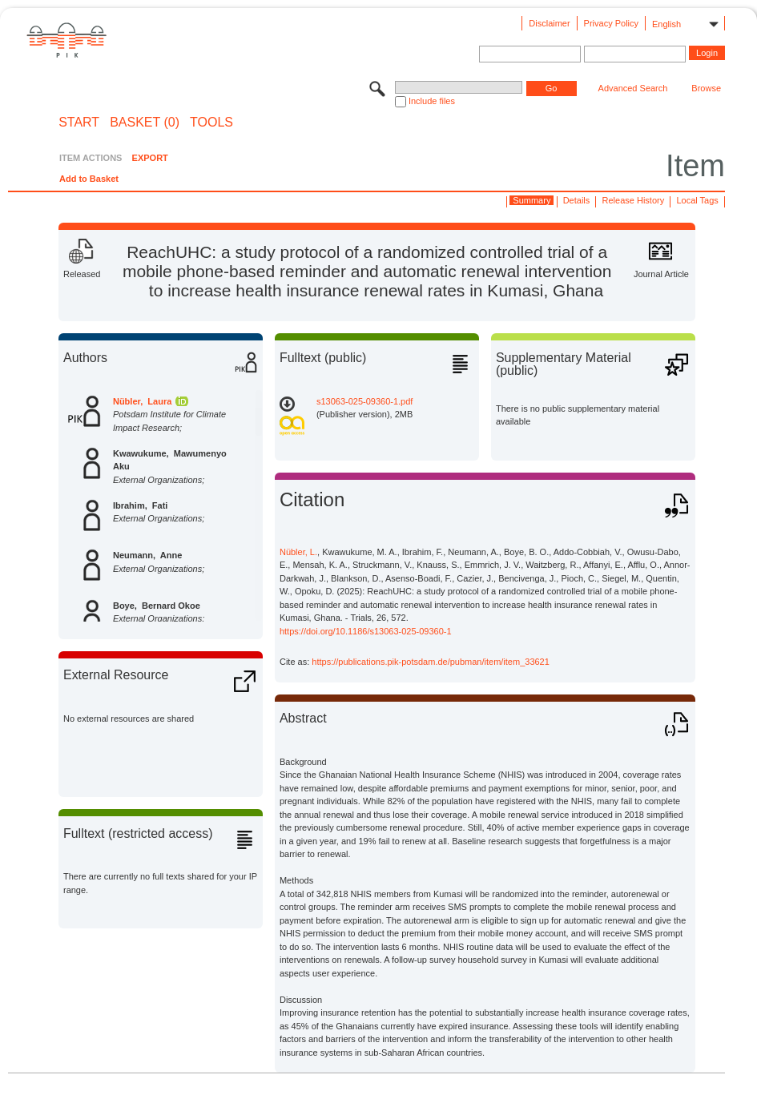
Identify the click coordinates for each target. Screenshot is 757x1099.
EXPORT (150, 158)
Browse (706, 88)
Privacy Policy (611, 23)
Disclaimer (549, 23)
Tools (211, 122)
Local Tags (697, 200)
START (78, 122)
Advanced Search (633, 88)
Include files (432, 101)
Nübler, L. (298, 552)
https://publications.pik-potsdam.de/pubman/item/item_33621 (431, 661)
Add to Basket (89, 178)
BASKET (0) (144, 122)
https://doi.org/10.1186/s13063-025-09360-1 (366, 631)
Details (576, 200)
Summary (531, 200)
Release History (633, 200)
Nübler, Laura (142, 401)
